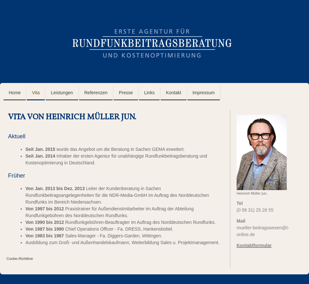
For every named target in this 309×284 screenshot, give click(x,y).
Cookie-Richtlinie (19, 259)
